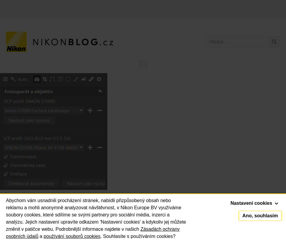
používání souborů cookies (72, 236)
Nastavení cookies (254, 203)
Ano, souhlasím (260, 215)
